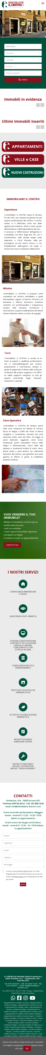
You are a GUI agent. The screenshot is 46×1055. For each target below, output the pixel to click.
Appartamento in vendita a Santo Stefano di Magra (23, 1014)
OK (27, 1048)
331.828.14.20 (37, 803)
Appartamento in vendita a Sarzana (16, 1003)
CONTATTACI (12, 545)
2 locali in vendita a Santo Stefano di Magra (23, 1026)
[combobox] (23, 53)
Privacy (29, 991)
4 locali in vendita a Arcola (29, 1020)
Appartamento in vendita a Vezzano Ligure (19, 1016)
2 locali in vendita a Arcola (27, 1018)
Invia (23, 884)
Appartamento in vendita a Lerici (31, 1012)
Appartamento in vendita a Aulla (17, 1007)
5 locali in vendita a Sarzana (27, 1034)
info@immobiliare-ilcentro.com (26, 806)
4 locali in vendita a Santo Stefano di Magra (22, 1028)
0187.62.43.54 (18, 803)
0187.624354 (13, 983)
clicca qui (18, 1048)
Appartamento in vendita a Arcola (30, 1005)
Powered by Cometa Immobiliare (23, 993)
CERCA (23, 80)
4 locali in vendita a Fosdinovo (29, 1025)
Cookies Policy (38, 991)
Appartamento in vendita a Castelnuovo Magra (24, 1008)
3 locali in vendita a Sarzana (22, 1032)
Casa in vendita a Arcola (27, 1036)
